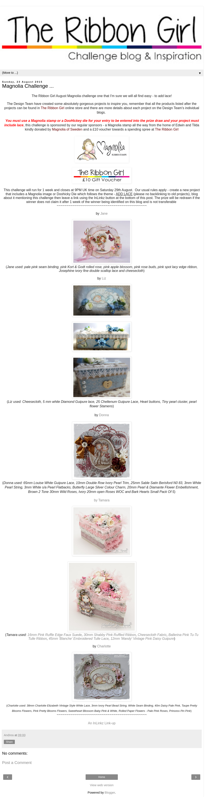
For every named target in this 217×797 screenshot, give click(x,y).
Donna (104, 415)
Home (101, 777)
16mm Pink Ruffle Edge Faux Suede (55, 635)
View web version (102, 785)
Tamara (104, 500)
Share (9, 741)
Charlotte (104, 646)
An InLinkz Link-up (101, 723)
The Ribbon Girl (52, 108)
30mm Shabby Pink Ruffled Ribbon (110, 635)
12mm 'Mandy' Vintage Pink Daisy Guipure (142, 638)
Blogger (110, 792)
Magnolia (59, 129)
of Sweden (74, 129)
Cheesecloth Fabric (152, 635)
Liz (104, 278)
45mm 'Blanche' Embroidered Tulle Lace (79, 638)
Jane (103, 213)
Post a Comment (17, 762)
